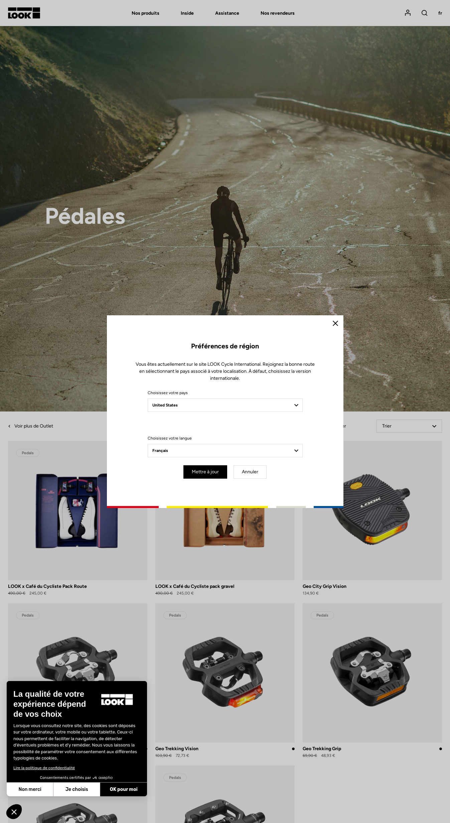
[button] (14, 812)
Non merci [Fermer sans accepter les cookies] (29, 789)
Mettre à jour (205, 472)
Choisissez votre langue (170, 438)
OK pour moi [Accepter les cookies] (124, 789)
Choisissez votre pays (168, 392)
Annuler (250, 472)
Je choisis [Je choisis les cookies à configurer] (76, 789)
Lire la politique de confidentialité (44, 768)
